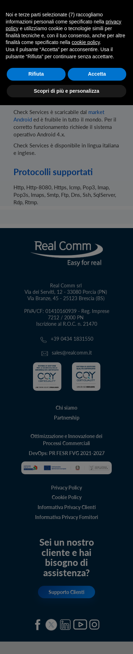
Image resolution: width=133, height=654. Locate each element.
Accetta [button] (97, 74)
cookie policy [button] (86, 42)
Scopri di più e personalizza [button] (66, 91)
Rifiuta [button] (36, 74)
